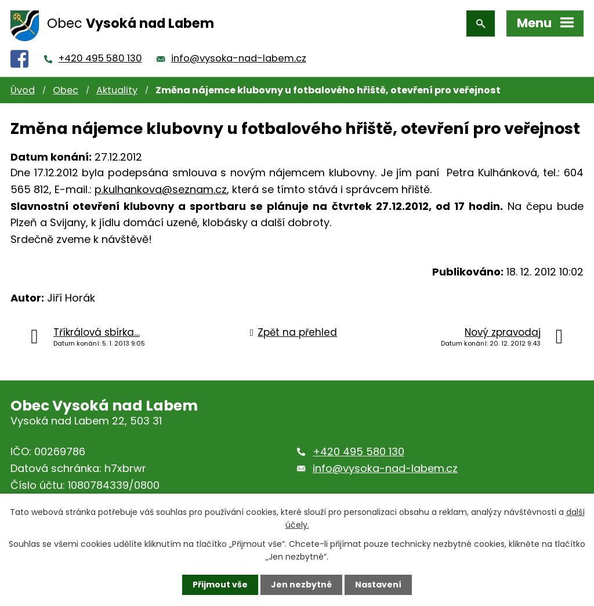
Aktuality (116, 90)
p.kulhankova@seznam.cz (161, 189)
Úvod (22, 90)
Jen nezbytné (301, 584)
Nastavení (378, 584)
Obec (65, 90)
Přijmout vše (220, 584)
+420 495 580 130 (100, 58)
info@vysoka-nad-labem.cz (238, 58)
